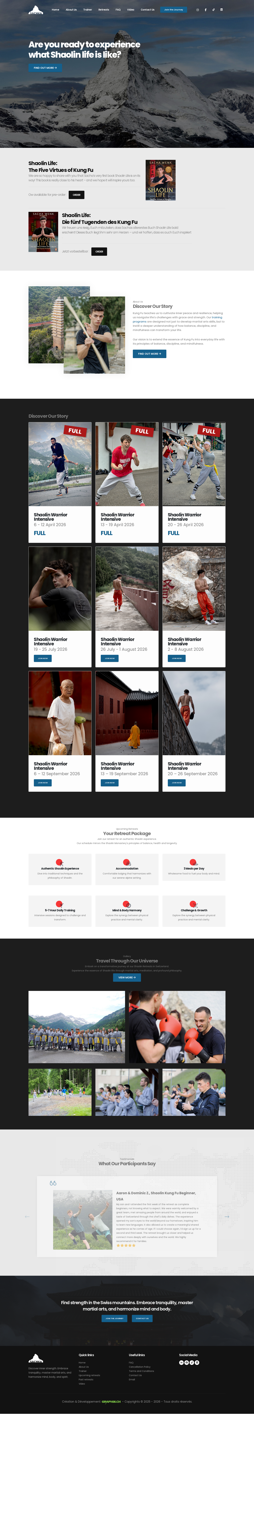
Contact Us (148, 9)
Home (55, 9)
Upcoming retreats (90, 1477)
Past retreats (87, 1481)
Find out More (45, 68)
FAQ (118, 9)
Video (130, 9)
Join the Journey (173, 9)
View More (127, 977)
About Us (71, 9)
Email (132, 1481)
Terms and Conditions (142, 1473)
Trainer (87, 9)
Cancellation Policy (140, 1469)
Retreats (103, 9)
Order (76, 195)
